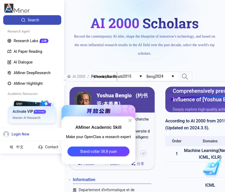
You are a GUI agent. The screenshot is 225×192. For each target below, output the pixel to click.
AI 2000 (76, 76)
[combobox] (134, 76)
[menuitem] (32, 20)
